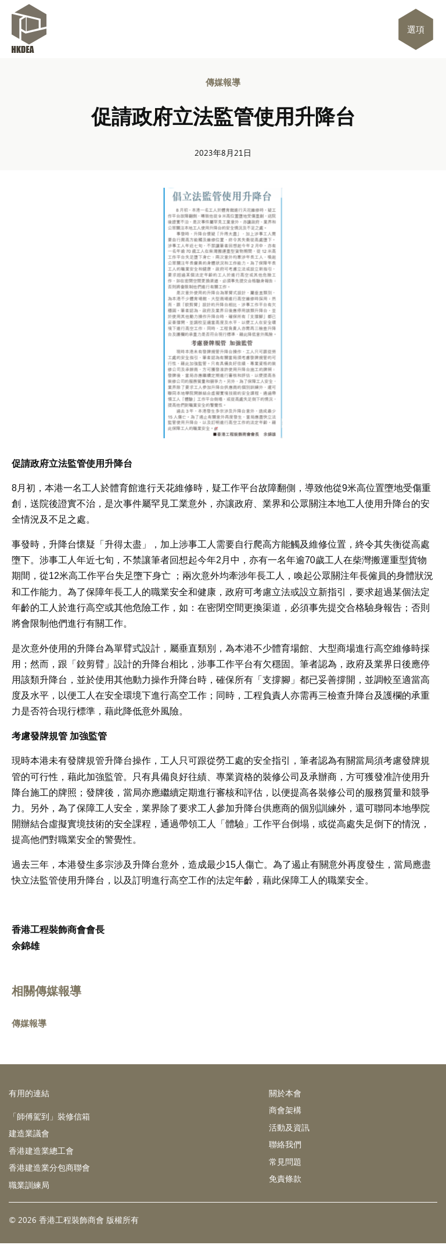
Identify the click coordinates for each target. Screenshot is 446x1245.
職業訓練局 (29, 1186)
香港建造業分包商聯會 (49, 1168)
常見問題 (285, 1162)
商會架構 (285, 1110)
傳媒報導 (223, 82)
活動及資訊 (289, 1127)
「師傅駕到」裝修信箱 (49, 1116)
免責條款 (285, 1180)
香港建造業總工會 (41, 1151)
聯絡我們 (285, 1145)
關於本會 (285, 1093)
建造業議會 (29, 1133)
